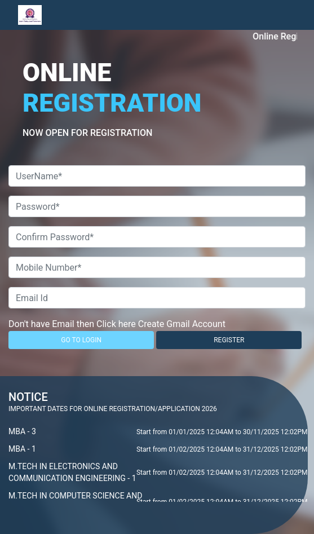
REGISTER (229, 340)
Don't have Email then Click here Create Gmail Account (116, 324)
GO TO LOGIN (81, 340)
